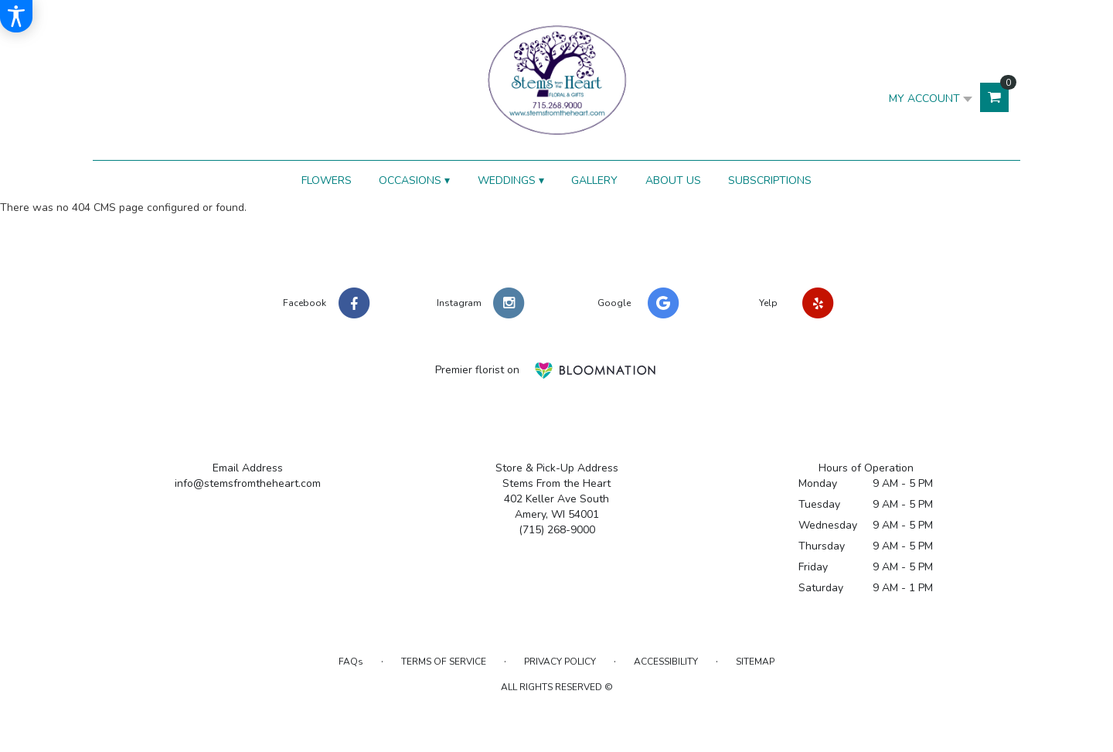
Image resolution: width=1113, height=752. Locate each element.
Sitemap (755, 661)
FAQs (351, 661)
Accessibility (666, 661)
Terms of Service (443, 661)
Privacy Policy (560, 661)
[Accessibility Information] (16, 16)
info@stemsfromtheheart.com (248, 483)
